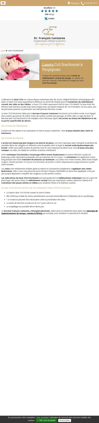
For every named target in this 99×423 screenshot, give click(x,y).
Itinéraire (75, 3)
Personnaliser (65, 420)
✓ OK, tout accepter (46, 420)
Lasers (3, 50)
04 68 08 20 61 (91, 3)
